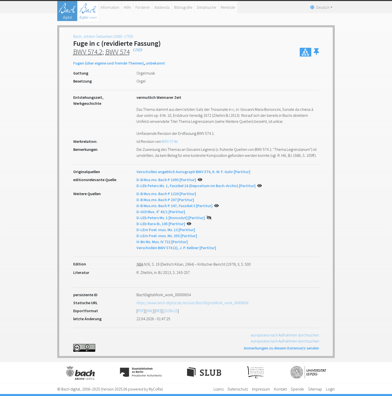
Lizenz (219, 388)
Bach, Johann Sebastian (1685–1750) (103, 36)
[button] (316, 52)
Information (109, 7)
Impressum (261, 388)
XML (149, 310)
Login (330, 388)
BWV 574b (170, 141)
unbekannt (155, 63)
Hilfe (127, 7)
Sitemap (315, 388)
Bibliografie (183, 7)
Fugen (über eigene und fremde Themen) (108, 63)
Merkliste (228, 7)
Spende (297, 388)
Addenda (162, 7)
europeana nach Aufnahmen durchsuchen (285, 334)
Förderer (143, 7)
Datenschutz (238, 388)
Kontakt (280, 388)
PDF (141, 310)
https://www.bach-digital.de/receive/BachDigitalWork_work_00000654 (192, 302)
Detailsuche (206, 7)
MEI (158, 310)
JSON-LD (171, 310)
